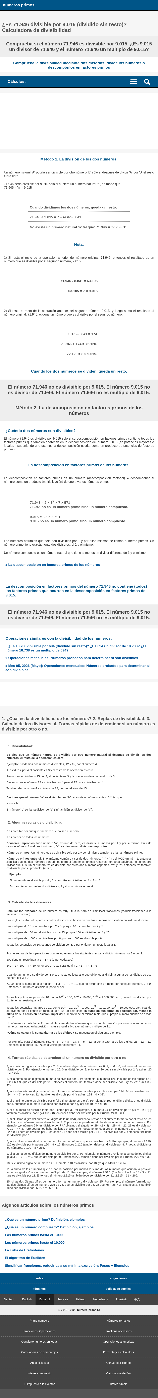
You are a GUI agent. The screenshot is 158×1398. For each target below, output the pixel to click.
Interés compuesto (39, 1373)
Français (62, 1299)
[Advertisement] (79, 121)
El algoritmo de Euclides (25, 1258)
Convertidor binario (118, 1362)
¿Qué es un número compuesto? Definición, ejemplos (49, 1227)
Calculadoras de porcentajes (39, 1352)
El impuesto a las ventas (39, 1384)
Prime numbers (39, 1320)
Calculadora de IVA (118, 1373)
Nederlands (100, 1299)
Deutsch (9, 1299)
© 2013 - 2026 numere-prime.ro (79, 1310)
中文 (137, 1299)
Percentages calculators (118, 1352)
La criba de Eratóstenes (24, 1250)
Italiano (80, 1299)
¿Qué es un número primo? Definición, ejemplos (45, 1220)
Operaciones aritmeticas (118, 1341)
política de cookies (118, 1288)
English (27, 1299)
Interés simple (118, 1384)
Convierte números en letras (39, 1341)
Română (121, 1299)
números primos (19, 5)
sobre (39, 1278)
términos (39, 1288)
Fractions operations (118, 1331)
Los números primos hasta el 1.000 (34, 1235)
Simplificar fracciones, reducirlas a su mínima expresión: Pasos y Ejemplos (67, 1266)
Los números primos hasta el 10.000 (34, 1243)
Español (44, 1299)
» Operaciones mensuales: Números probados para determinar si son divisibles (71, 658)
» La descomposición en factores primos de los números (52, 565)
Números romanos (118, 1320)
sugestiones (118, 1278)
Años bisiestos (39, 1362)
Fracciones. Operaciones (39, 1331)
